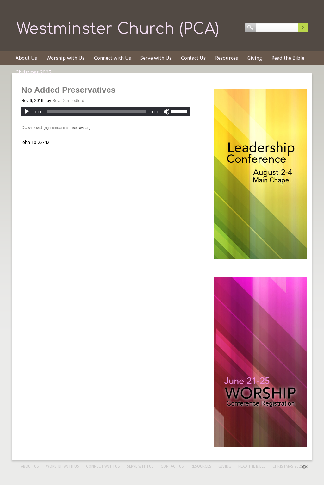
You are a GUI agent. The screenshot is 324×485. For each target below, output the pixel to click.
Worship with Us (65, 58)
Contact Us (193, 58)
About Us (26, 58)
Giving (254, 58)
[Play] (26, 112)
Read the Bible (287, 58)
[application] (105, 111)
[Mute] (166, 112)
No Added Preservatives (68, 90)
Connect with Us (112, 58)
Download (31, 127)
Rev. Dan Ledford (68, 100)
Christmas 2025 (33, 72)
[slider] (96, 111)
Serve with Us (155, 58)
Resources (226, 58)
